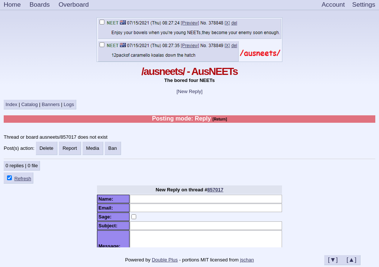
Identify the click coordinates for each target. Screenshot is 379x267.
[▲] (351, 259)
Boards (40, 4)
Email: (106, 208)
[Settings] (364, 5)
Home (12, 4)
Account (333, 4)
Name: (107, 199)
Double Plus (165, 260)
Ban (112, 148)
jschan (247, 260)
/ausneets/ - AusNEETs (189, 71)
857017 (215, 189)
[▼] (333, 259)
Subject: (109, 225)
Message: (110, 246)
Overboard (73, 4)
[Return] (219, 119)
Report (70, 148)
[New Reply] (189, 91)
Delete (47, 148)
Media (92, 148)
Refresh (22, 178)
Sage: (106, 217)
